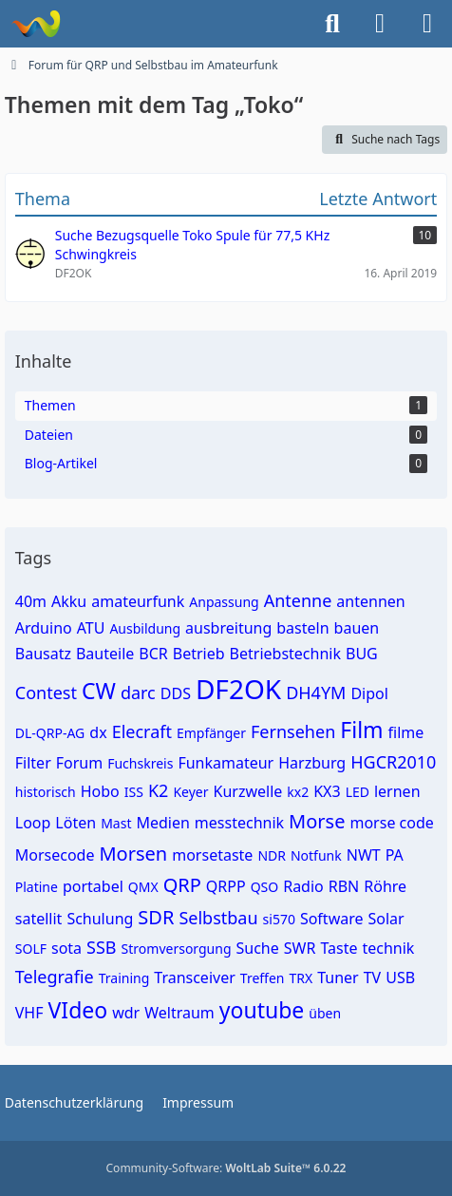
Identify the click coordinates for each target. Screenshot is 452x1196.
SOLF (31, 949)
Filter (33, 762)
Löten (75, 822)
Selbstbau (218, 917)
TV (373, 977)
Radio (303, 886)
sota (66, 948)
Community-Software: (226, 1168)
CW (99, 690)
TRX (300, 978)
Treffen (262, 978)
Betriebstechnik (285, 653)
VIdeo (78, 1010)
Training (124, 978)
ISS (133, 792)
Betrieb (199, 653)
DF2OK (238, 689)
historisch (45, 792)
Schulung (99, 918)
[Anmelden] (380, 23)
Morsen (133, 853)
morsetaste (212, 855)
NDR (271, 855)
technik (388, 948)
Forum (79, 762)
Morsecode (55, 855)
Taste (338, 948)
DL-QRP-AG (50, 733)
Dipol (368, 693)
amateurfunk (137, 601)
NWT (364, 855)
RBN (344, 886)
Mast (116, 823)
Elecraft (142, 731)
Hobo (100, 791)
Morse (317, 821)
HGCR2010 (393, 761)
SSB (101, 947)
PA (395, 855)
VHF (29, 1012)
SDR (156, 917)
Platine (36, 887)
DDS (175, 693)
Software (332, 918)
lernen (397, 791)
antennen (370, 601)
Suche (257, 948)
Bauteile (105, 653)
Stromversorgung (177, 949)
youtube (262, 1010)
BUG (362, 653)
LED (357, 792)
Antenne (298, 600)
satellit (39, 918)
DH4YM (316, 692)
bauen (357, 627)
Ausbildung (144, 628)
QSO (265, 887)
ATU (91, 627)
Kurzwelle (247, 791)
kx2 (298, 792)
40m (31, 601)
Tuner (338, 977)
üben (325, 1013)
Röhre (385, 886)
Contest (46, 692)
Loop (33, 822)
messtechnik (239, 822)
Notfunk (316, 855)
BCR (153, 653)
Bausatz (43, 653)
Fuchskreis (140, 763)
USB (400, 977)
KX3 (326, 791)
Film (361, 729)
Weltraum (179, 1012)
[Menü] (427, 24)
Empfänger (211, 733)
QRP (182, 885)
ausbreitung (228, 627)
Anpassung (223, 602)
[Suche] (332, 24)
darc (138, 692)
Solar (386, 918)
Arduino (43, 627)
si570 (279, 919)
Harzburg (312, 762)
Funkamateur (225, 762)
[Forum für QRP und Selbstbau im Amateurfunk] (36, 24)
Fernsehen (293, 731)
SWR (300, 948)
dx (97, 732)
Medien (162, 822)
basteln (302, 627)
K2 (158, 790)
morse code (391, 822)
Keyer (190, 792)
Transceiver (194, 977)
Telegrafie (54, 976)
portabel (93, 886)
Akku (68, 601)
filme (406, 732)
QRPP (226, 886)
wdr (126, 1012)
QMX (143, 887)
